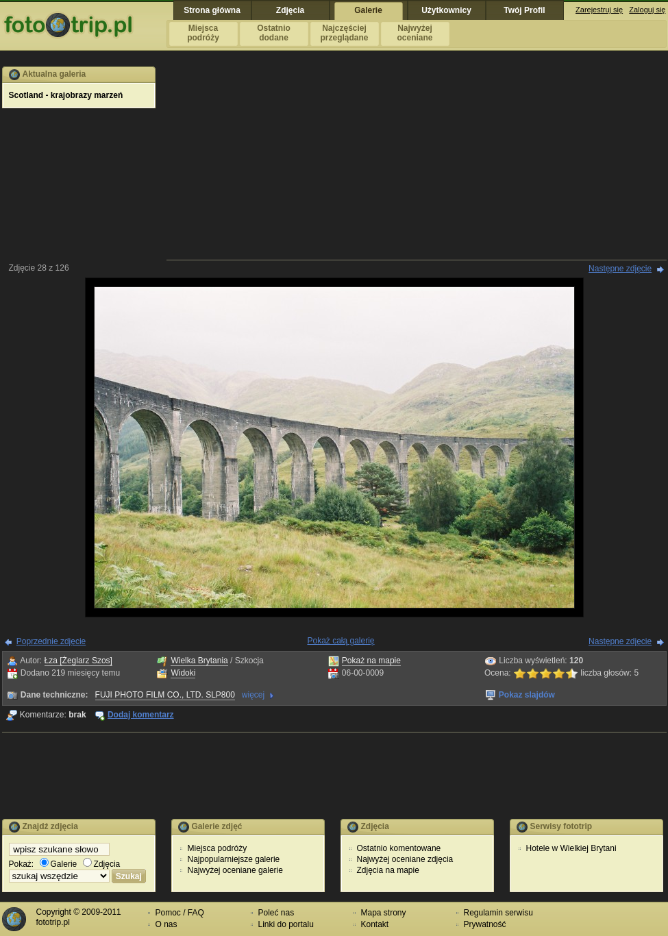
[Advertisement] (416, 162)
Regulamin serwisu (498, 912)
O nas (166, 924)
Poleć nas (276, 912)
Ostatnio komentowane (399, 848)
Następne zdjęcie (620, 268)
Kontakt (375, 924)
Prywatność (485, 924)
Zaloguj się (647, 9)
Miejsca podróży (217, 848)
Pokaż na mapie (371, 660)
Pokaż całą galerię (340, 640)
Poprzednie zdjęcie (51, 641)
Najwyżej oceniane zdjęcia (405, 859)
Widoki (183, 673)
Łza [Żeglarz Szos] (78, 660)
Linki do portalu (286, 924)
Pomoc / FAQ (180, 912)
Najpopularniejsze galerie (234, 859)
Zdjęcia (102, 864)
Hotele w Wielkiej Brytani (571, 848)
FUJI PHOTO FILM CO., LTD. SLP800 (165, 695)
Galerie (58, 864)
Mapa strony (383, 912)
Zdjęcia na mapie (388, 870)
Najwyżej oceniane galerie (235, 870)
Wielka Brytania (199, 660)
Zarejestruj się (599, 9)
